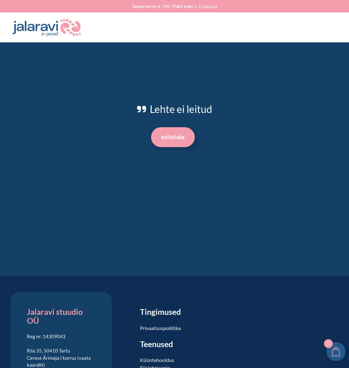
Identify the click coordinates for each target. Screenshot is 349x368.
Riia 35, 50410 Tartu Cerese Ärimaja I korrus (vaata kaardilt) (59, 358)
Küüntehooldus (157, 360)
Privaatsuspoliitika (160, 328)
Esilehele (173, 136)
